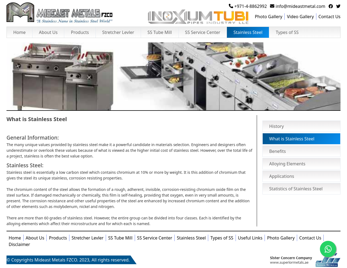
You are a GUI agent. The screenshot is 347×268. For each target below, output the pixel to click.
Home (19, 32)
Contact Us (329, 17)
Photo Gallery (268, 17)
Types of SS (287, 32)
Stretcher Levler (118, 32)
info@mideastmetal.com (297, 6)
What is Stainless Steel (291, 139)
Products (80, 32)
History (276, 126)
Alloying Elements (287, 164)
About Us (48, 32)
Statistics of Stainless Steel (296, 189)
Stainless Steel (247, 32)
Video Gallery (300, 17)
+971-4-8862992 (248, 6)
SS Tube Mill (159, 32)
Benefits (277, 151)
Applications (281, 176)
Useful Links (250, 238)
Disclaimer (19, 244)
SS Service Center (202, 32)
